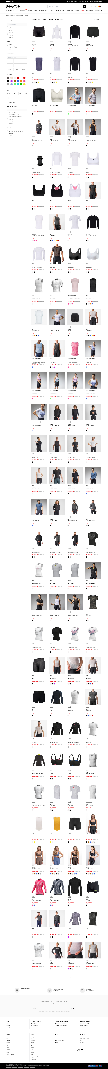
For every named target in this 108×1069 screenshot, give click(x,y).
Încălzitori (8, 1049)
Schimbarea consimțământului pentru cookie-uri (64, 1028)
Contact (8, 1025)
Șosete (8, 1047)
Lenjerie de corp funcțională (36, 1043)
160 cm (23, 60)
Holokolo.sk (23, 1065)
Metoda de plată (34, 1023)
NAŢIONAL (82, 1042)
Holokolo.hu (41, 1065)
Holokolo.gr (32, 1067)
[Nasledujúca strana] (70, 977)
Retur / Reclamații (59, 1027)
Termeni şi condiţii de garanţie (61, 1025)
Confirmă (73, 1008)
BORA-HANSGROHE (84, 1037)
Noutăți (32, 1037)
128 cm (16, 65)
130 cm (10, 60)
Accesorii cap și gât (35, 1056)
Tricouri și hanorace (10, 1054)
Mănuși (8, 1045)
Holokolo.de (20, 1067)
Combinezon (9, 1056)
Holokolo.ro (46, 1065)
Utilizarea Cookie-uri (84, 1025)
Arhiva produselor (10, 1027)
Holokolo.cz (29, 1065)
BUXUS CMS (14, 1065)
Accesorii (57, 1038)
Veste (8, 1052)
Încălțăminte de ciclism (59, 1040)
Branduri (57, 1042)
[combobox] (99, 7)
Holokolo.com (14, 1067)
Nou (7, 1037)
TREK (81, 1040)
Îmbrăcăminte (58, 1037)
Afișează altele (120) (66, 972)
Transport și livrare (34, 1025)
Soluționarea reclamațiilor (60, 1023)
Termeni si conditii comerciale (85, 1027)
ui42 (20, 1065)
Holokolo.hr (26, 1067)
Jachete (8, 1042)
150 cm (16, 60)
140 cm (10, 69)
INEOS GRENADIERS (84, 1038)
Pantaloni (8, 1040)
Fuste (32, 1054)
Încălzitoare (33, 1057)
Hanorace (33, 1050)
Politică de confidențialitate (85, 1023)
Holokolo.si (8, 1067)
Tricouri (8, 1038)
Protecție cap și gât (10, 1050)
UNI (23, 65)
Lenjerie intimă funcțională (12, 1043)
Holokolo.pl (35, 1065)
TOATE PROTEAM (83, 1043)
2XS (17, 69)
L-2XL (23, 69)
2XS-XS (10, 65)
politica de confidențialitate (63, 1011)
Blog (7, 1023)
